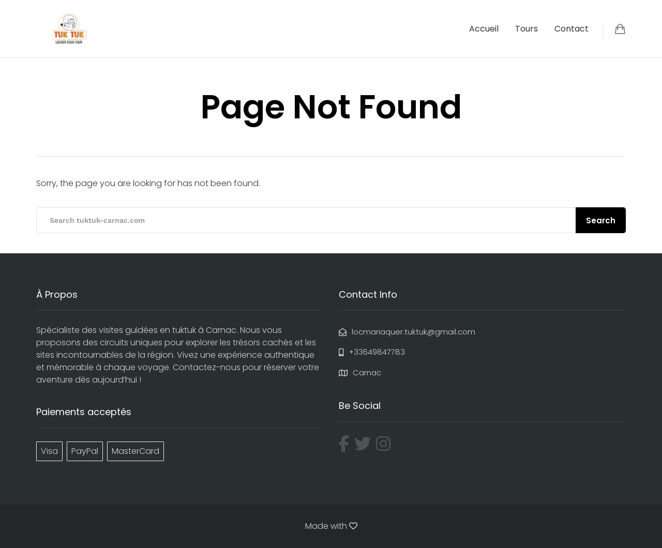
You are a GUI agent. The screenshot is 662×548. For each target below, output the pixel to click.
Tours (526, 29)
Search (600, 220)
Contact (571, 29)
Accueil (484, 29)
